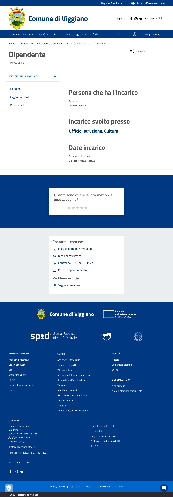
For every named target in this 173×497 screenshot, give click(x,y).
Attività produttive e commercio (73, 375)
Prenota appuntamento (103, 426)
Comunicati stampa (122, 365)
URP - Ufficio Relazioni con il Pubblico (28, 453)
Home (12, 43)
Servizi (61, 353)
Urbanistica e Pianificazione (71, 380)
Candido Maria (82, 43)
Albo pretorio (118, 386)
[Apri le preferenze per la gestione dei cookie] (9, 488)
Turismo (61, 385)
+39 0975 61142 (17, 442)
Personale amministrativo (55, 43)
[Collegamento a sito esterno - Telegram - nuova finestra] (140, 18)
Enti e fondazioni (17, 375)
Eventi (115, 370)
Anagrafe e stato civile (68, 360)
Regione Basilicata (111, 3)
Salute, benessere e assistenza (73, 410)
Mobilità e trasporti (67, 390)
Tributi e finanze (65, 400)
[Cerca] (161, 18)
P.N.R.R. (95, 446)
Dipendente (100, 43)
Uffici (11, 370)
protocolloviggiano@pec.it (22, 447)
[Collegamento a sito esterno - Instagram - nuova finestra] (136, 18)
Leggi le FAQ (97, 431)
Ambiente (62, 405)
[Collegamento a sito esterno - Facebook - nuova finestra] (131, 18)
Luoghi (12, 390)
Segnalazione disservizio (103, 436)
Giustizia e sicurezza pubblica (72, 395)
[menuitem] (96, 34)
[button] (148, 3)
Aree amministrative (19, 359)
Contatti (14, 420)
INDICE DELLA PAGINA (24, 76)
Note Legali (75, 486)
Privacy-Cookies (57, 486)
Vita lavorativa (64, 370)
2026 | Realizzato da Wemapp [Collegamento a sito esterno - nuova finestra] (24, 494)
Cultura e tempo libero (68, 365)
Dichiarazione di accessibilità (105, 441)
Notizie (115, 359)
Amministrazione (28, 43)
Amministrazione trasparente (127, 391)
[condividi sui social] (137, 50)
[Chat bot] (164, 488)
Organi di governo (18, 365)
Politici (12, 380)
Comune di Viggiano (58, 18)
